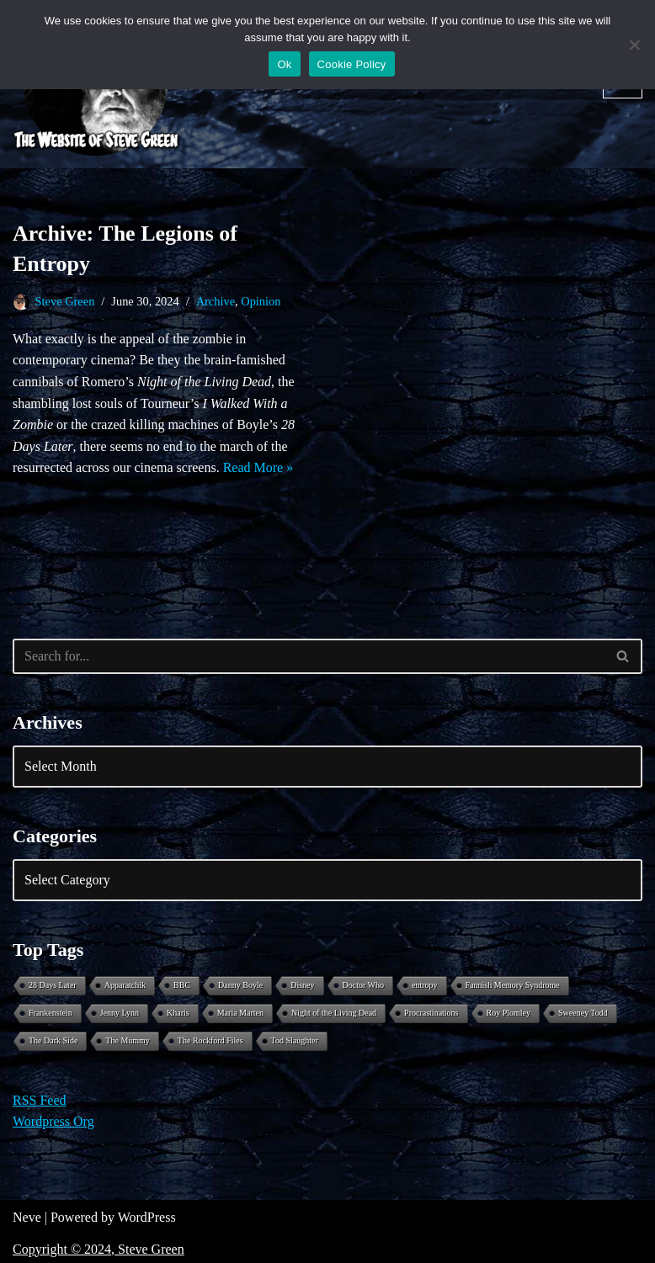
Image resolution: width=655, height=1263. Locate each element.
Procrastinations (431, 1012)
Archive (215, 301)
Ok (284, 64)
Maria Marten (240, 1012)
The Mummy (127, 1040)
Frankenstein (50, 1012)
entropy (425, 985)
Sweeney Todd (583, 1012)
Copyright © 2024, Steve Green (98, 1249)
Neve (27, 1217)
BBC (181, 985)
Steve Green (65, 301)
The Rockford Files (210, 1040)
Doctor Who (364, 985)
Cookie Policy (351, 64)
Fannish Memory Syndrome (513, 985)
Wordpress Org (53, 1121)
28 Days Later (53, 985)
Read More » (258, 467)
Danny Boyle (240, 985)
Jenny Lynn (119, 1012)
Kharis (178, 1012)
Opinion (260, 301)
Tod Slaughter (294, 1040)
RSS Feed (40, 1100)
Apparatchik (125, 985)
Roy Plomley (509, 1012)
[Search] (308, 656)
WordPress (147, 1217)
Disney (302, 985)
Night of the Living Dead (333, 1012)
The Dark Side (53, 1040)
